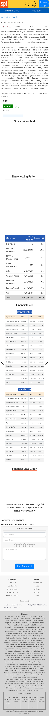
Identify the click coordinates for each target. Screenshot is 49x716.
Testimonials (37, 583)
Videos (36, 589)
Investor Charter (12, 596)
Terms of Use (12, 589)
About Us (12, 583)
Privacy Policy (12, 592)
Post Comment (24, 566)
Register (43, 2)
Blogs (36, 592)
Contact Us (12, 586)
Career (36, 596)
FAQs (37, 586)
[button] (34, 4)
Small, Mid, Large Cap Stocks (15, 607)
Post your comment (24, 528)
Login (43, 6)
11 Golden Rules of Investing (15, 605)
